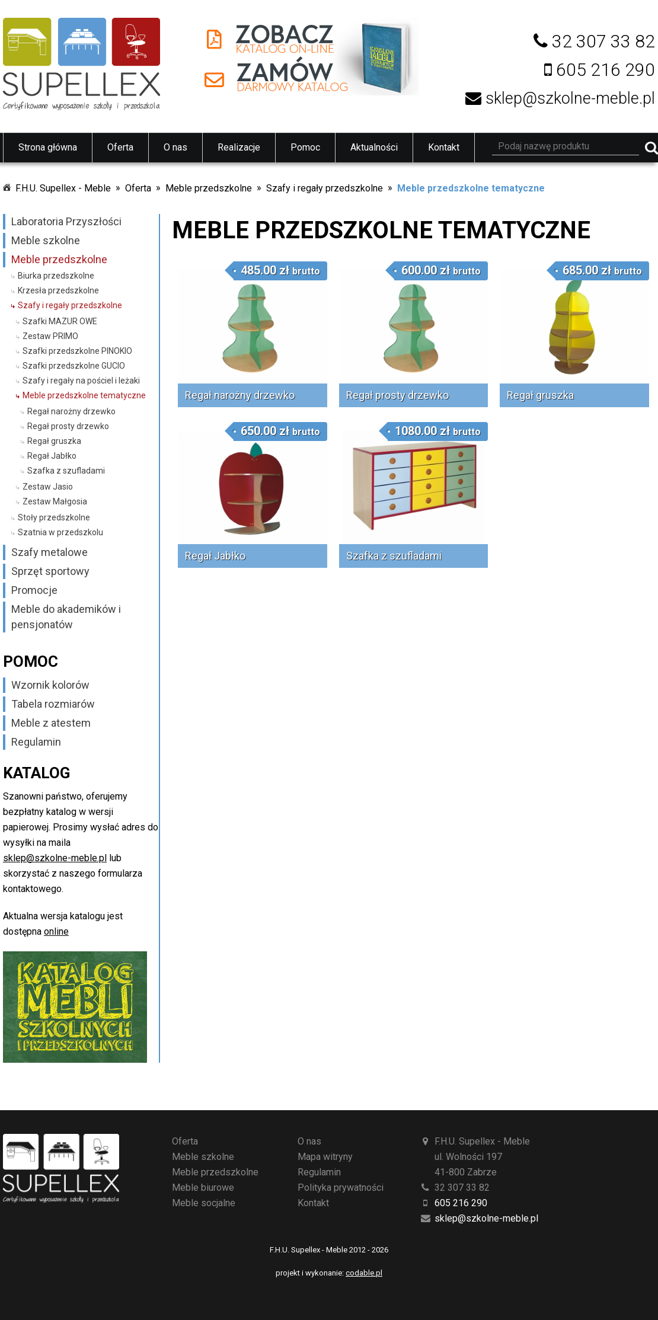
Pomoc (305, 147)
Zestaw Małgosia (55, 501)
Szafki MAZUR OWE (60, 321)
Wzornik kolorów (50, 685)
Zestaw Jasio (48, 486)
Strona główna (47, 147)
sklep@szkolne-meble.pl (55, 858)
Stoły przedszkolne (54, 517)
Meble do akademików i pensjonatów (66, 617)
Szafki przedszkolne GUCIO (74, 365)
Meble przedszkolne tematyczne (471, 188)
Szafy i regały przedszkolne (324, 188)
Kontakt (443, 147)
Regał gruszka (54, 441)
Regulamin (36, 742)
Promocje (34, 590)
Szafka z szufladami (66, 470)
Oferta (120, 147)
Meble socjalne (203, 1203)
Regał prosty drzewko (68, 426)
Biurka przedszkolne (56, 275)
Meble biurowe (203, 1187)
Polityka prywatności (341, 1187)
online (56, 931)
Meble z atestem (51, 723)
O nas (175, 147)
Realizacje (239, 147)
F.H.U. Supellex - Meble (63, 188)
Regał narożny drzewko (71, 411)
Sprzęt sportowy (50, 571)
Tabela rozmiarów (53, 704)
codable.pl (364, 1272)
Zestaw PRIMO (50, 336)
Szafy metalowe (49, 552)
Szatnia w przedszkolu (60, 532)
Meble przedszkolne (208, 188)
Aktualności (374, 147)
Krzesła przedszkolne (58, 290)
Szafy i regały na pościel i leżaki (81, 380)
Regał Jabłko (51, 456)
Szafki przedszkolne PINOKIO (77, 351)
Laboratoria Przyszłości (66, 221)
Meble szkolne (45, 240)
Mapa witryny (325, 1156)
